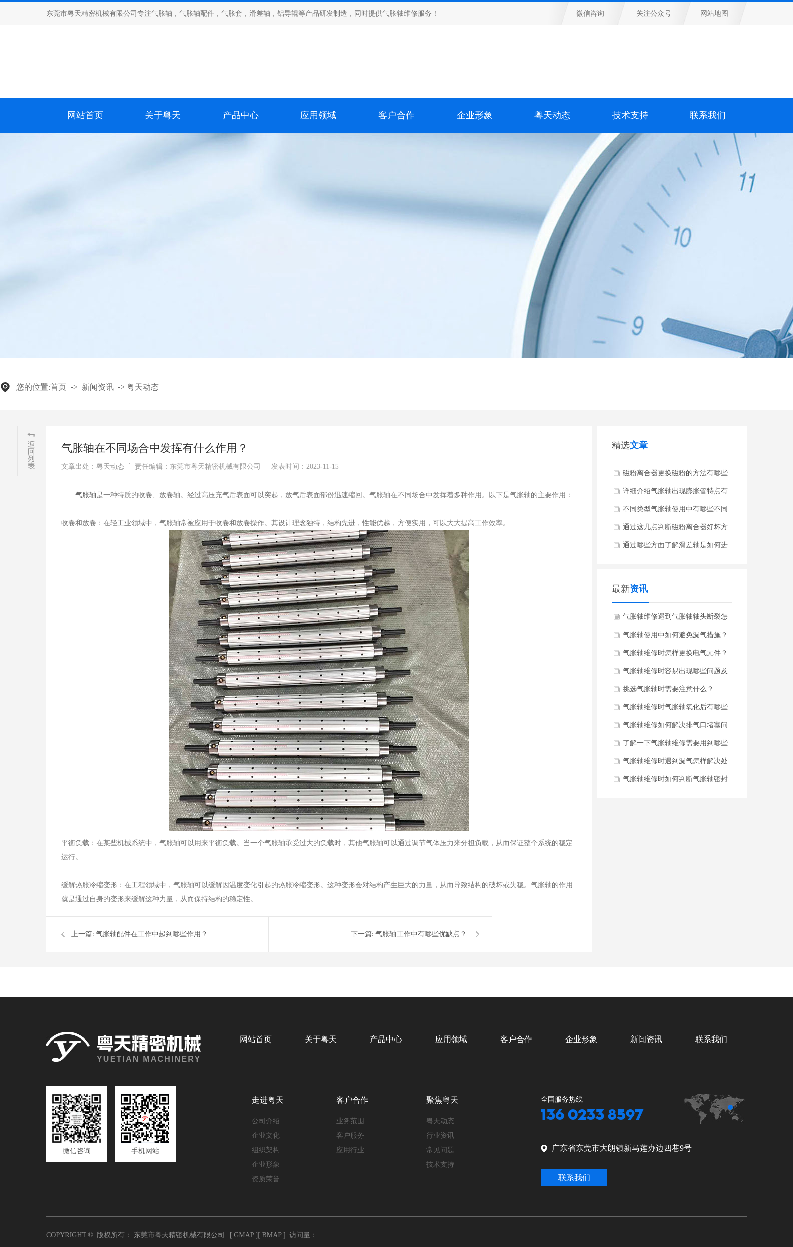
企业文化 (266, 1135)
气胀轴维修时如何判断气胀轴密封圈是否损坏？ (675, 781)
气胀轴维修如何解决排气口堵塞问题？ (675, 727)
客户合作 (516, 1039)
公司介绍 (266, 1121)
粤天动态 (143, 387)
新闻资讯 (98, 387)
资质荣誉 (266, 1179)
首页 (58, 387)
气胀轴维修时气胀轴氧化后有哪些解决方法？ (675, 709)
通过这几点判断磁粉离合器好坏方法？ (675, 529)
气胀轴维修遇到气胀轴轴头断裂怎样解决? (675, 619)
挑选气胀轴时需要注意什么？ (668, 689)
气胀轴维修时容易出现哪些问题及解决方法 (675, 673)
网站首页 (85, 115)
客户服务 (350, 1135)
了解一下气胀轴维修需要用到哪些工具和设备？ (675, 745)
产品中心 (386, 1039)
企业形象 (581, 1039)
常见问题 (440, 1150)
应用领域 (451, 1039)
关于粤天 (163, 115)
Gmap (244, 1235)
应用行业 (350, 1150)
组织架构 (266, 1150)
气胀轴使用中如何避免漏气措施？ (675, 635)
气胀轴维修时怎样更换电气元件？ (675, 653)
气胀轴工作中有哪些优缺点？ (421, 934)
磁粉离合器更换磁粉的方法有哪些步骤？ (675, 475)
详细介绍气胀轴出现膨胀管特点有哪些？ (675, 493)
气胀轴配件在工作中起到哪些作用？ (152, 934)
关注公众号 (653, 13)
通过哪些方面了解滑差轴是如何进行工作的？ (675, 547)
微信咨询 (590, 13)
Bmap (271, 1235)
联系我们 (708, 115)
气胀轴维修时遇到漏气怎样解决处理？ (675, 763)
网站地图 (714, 13)
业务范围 (350, 1121)
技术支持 (630, 115)
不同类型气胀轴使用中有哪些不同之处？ (675, 511)
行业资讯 (440, 1135)
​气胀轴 (85, 495)
